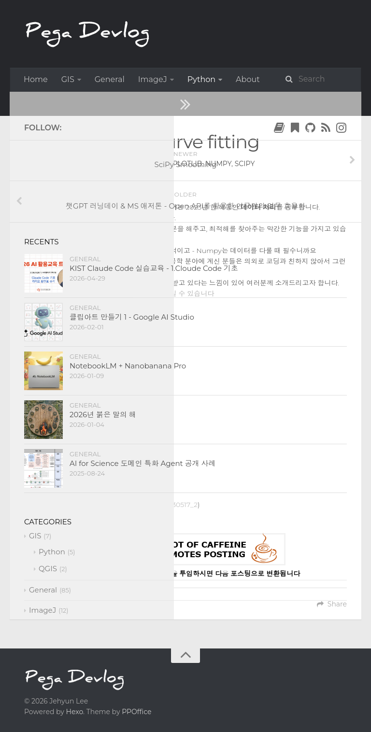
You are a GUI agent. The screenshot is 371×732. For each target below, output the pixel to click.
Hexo (74, 711)
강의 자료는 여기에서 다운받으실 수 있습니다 (145, 293)
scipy (245, 163)
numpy (218, 163)
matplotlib (180, 163)
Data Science (123, 103)
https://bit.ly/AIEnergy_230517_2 (146, 504)
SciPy (81, 185)
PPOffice (136, 711)
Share (332, 604)
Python (201, 79)
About (248, 79)
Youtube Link (113, 304)
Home (36, 79)
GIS (67, 79)
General (110, 79)
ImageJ (152, 79)
